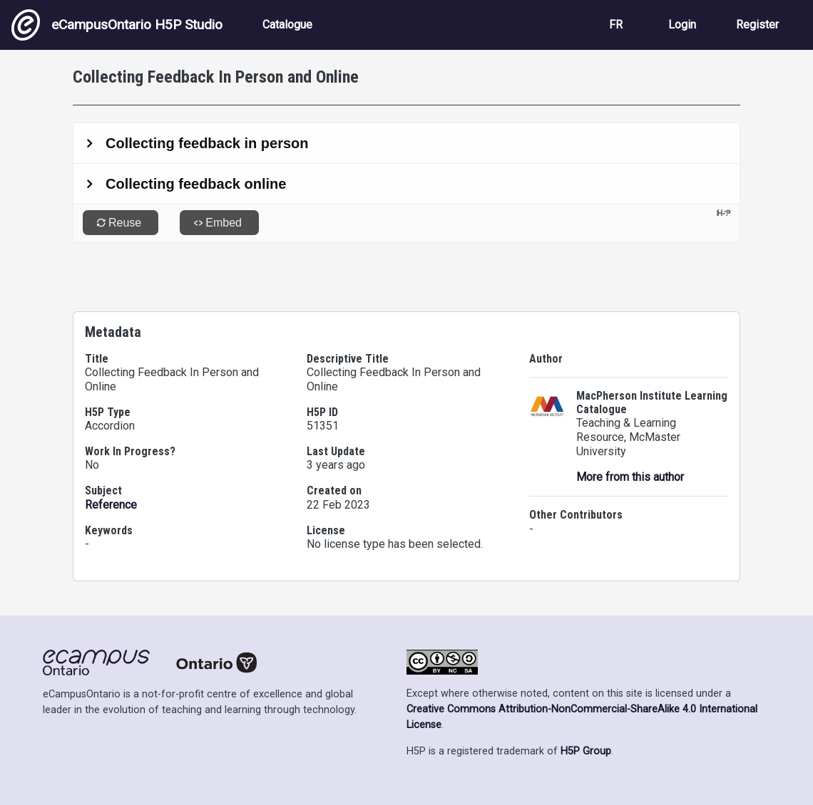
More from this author (630, 477)
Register (757, 24)
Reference (111, 504)
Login (682, 24)
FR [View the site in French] (616, 24)
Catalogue (287, 24)
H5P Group (586, 751)
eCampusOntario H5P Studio (117, 25)
